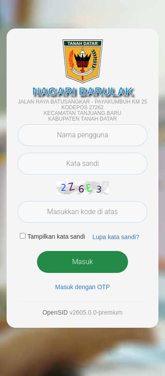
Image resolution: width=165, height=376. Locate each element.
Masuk (82, 262)
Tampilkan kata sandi (56, 236)
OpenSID (55, 312)
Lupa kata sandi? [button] (115, 236)
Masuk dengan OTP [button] (82, 286)
